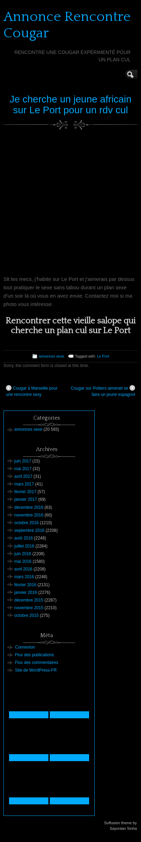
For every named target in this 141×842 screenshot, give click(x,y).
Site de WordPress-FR (36, 670)
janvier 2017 (25, 499)
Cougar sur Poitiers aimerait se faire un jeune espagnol (103, 391)
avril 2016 (23, 569)
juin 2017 (22, 461)
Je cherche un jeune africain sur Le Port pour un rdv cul (70, 104)
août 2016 (23, 538)
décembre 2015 (28, 600)
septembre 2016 (29, 530)
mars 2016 (24, 576)
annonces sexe (51, 356)
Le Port (103, 356)
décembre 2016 (28, 507)
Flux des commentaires (36, 662)
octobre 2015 (26, 615)
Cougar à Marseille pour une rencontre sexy (31, 391)
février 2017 (25, 491)
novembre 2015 (28, 607)
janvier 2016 (25, 592)
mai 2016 (22, 561)
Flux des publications (34, 654)
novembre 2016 (28, 515)
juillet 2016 (24, 546)
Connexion (25, 647)
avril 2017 (23, 476)
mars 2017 (24, 484)
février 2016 (25, 584)
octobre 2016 (26, 522)
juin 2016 (22, 553)
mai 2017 (22, 468)
